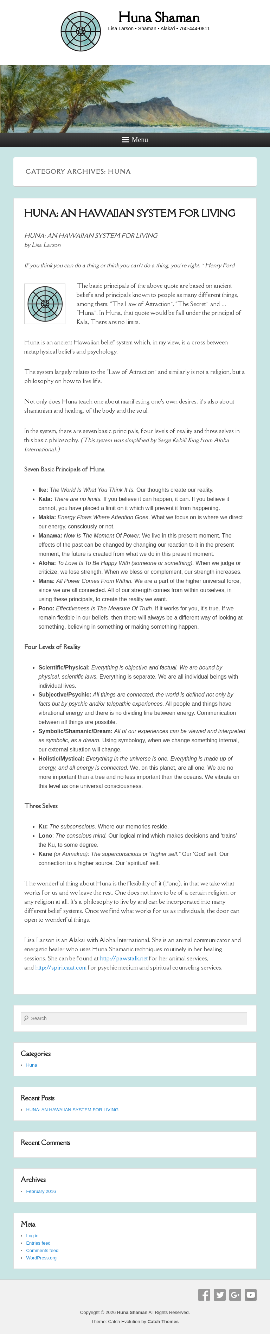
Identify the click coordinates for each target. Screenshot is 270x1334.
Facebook (204, 1295)
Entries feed (38, 1243)
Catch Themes (163, 1321)
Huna (31, 1065)
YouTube (251, 1295)
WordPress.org (41, 1257)
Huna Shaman (159, 17)
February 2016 (41, 1191)
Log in (32, 1235)
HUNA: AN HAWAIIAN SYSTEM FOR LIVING (129, 213)
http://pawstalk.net (124, 958)
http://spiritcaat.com (60, 967)
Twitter (220, 1295)
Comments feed (42, 1250)
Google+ (235, 1295)
